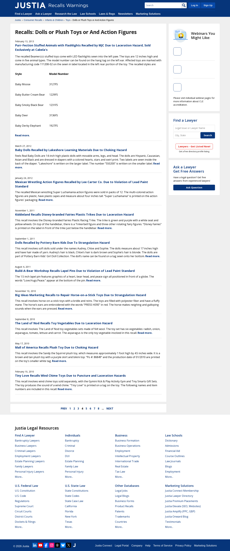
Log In (194, 5)
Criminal (70, 445)
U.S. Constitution (25, 490)
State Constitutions (76, 490)
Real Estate (121, 466)
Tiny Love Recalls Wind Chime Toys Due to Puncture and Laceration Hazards (70, 375)
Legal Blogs (122, 496)
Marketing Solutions (148, 13)
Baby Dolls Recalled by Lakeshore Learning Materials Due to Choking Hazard (71, 150)
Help (148, 545)
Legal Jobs (121, 490)
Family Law (71, 466)
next (109, 408)
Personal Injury (74, 471)
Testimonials (173, 522)
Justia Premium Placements (181, 501)
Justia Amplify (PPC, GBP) (180, 511)
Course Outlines (175, 456)
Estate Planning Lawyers (30, 461)
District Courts (23, 516)
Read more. (22, 135)
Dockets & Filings (25, 522)
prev (64, 408)
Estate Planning (74, 461)
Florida (69, 511)
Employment (122, 451)
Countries (121, 522)
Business (121, 435)
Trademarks (122, 516)
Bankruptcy (72, 440)
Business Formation (127, 440)
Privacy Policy (183, 545)
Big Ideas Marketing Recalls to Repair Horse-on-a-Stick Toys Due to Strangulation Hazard (80, 295)
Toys (68, 20)
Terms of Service (162, 545)
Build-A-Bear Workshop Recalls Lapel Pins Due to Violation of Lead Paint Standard (75, 271)
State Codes (72, 496)
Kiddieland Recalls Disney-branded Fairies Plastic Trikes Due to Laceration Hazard (74, 214)
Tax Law (120, 471)
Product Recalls (124, 506)
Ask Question (194, 187)
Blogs (168, 466)
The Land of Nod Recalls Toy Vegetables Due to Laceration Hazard (63, 323)
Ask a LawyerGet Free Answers (188, 169)
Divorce (69, 451)
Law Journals (173, 461)
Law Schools (88, 13)
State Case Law (74, 501)
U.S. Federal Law (26, 486)
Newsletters (125, 13)
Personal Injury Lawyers (29, 471)
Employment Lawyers (28, 456)
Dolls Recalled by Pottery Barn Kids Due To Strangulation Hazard (62, 243)
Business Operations (127, 445)
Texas (68, 522)
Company (136, 545)
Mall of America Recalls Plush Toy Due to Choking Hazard (56, 347)
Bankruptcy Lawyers (27, 440)
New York (71, 516)
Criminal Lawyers (25, 451)
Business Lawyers (26, 445)
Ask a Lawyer (43, 13)
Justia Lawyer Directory (179, 496)
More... (19, 477)
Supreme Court (24, 506)
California (71, 506)
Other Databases (127, 486)
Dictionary (171, 440)
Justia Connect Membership (182, 490)
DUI (67, 456)
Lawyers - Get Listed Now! (194, 146)
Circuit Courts (23, 511)
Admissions (172, 445)
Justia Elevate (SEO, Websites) (183, 506)
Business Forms (124, 501)
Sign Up (208, 5)
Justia (18, 20)
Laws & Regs (107, 13)
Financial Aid (172, 451)
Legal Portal (122, 545)
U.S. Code (20, 496)
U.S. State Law (75, 486)
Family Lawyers (24, 466)
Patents (119, 511)
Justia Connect (103, 545)
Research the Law (66, 13)
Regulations (22, 501)
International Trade (127, 461)
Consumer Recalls (33, 20)
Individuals (72, 435)
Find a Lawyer (23, 13)
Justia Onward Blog (176, 516)
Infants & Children (54, 20)
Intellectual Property (127, 456)
